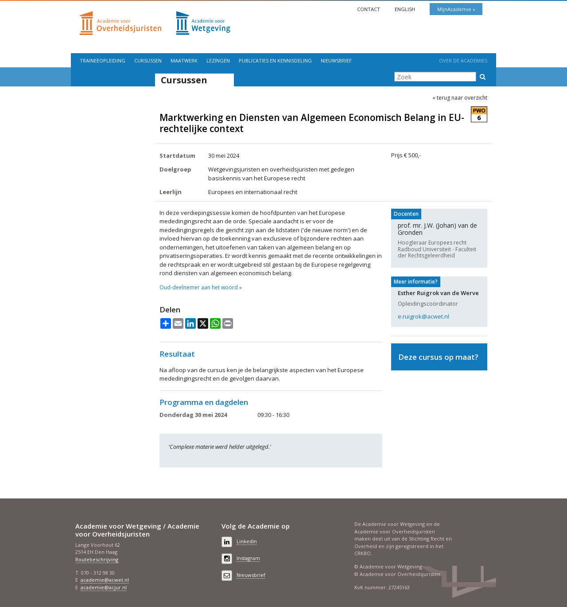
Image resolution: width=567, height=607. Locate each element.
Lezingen (218, 60)
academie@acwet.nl (105, 579)
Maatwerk (184, 60)
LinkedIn (247, 541)
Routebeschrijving (96, 559)
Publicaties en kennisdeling (275, 60)
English (405, 9)
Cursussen (148, 60)
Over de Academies (463, 60)
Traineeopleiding (102, 60)
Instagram (248, 558)
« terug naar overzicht (459, 98)
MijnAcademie (455, 9)
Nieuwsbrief (336, 60)
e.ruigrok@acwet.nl (423, 316)
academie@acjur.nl (104, 587)
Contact (369, 9)
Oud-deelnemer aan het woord (198, 287)
